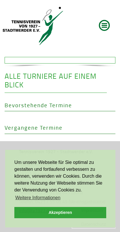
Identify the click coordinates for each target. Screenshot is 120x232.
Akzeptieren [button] (60, 212)
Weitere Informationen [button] (37, 197)
